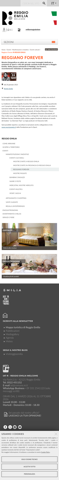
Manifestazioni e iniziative (20, 50)
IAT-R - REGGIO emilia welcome (20, 375)
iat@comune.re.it (19, 385)
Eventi (9, 50)
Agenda (10, 337)
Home (3, 50)
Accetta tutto (29, 467)
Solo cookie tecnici (29, 459)
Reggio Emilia (9, 138)
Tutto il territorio (51, 49)
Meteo (9, 341)
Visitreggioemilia (14, 353)
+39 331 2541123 (35, 388)
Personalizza (29, 474)
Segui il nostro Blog (15, 350)
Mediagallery (12, 334)
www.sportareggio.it (9, 127)
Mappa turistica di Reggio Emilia (23, 327)
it (52, 3)
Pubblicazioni (12, 330)
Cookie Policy (45, 452)
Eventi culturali (35, 50)
